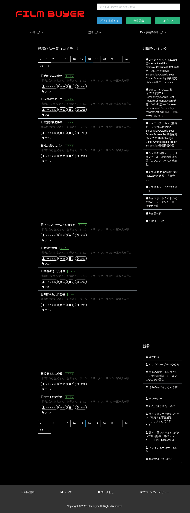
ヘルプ (66, 492)
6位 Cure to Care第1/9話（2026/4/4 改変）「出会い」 (161, 175)
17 (81, 59)
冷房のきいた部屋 (54, 271)
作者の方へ (36, 32)
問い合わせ (106, 492)
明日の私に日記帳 (54, 294)
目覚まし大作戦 (53, 373)
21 (111, 59)
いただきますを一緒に (160, 406)
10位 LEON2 (155, 221)
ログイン (168, 20)
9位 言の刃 (154, 213)
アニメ (47, 91)
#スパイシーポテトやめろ (162, 364)
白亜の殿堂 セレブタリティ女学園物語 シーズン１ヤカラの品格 (162, 376)
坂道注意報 (50, 247)
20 (104, 59)
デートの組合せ (53, 396)
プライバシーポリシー (154, 492)
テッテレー (154, 398)
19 (96, 59)
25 (41, 65)
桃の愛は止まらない (159, 458)
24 (126, 59)
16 (74, 59)
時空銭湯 (152, 356)
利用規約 (28, 492)
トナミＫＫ (49, 86)
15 (66, 59)
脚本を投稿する (109, 20)
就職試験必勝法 (53, 122)
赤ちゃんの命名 (53, 75)
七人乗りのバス (53, 145)
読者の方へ (95, 32)
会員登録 (138, 20)
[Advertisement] (20, 102)
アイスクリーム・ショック (59, 224)
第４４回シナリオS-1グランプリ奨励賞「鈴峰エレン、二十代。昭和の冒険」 (162, 436)
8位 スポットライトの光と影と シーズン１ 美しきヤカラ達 (161, 202)
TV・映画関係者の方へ (153, 32)
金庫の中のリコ (53, 99)
